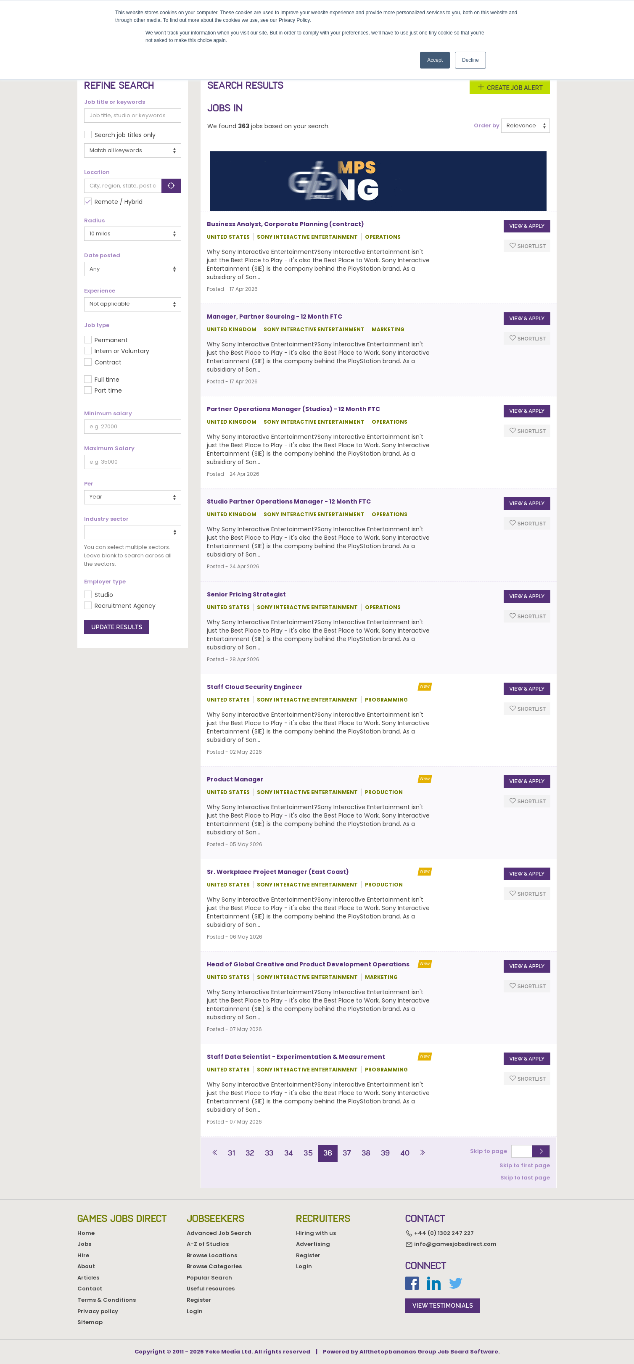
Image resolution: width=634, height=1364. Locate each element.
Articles (88, 1278)
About (86, 1266)
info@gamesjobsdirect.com (451, 1244)
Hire (83, 1255)
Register (199, 1300)
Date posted (102, 255)
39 (385, 1153)
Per (88, 484)
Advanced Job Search (219, 1233)
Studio (104, 595)
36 (327, 1153)
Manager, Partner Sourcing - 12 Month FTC (274, 316)
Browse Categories (214, 1266)
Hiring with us (316, 1233)
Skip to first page (524, 1165)
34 (288, 1153)
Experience (99, 291)
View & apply (526, 226)
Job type (96, 325)
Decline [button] (470, 60)
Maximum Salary (109, 448)
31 (231, 1153)
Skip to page (490, 1151)
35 (308, 1153)
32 (250, 1153)
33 (269, 1153)
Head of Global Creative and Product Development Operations (308, 964)
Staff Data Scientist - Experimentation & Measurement (296, 1057)
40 (404, 1153)
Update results (116, 627)
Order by (486, 125)
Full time (107, 379)
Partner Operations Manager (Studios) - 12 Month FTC (293, 409)
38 (366, 1153)
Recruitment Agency (125, 606)
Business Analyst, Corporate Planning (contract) (285, 224)
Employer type (105, 582)
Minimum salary (108, 413)
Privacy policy (97, 1311)
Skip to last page (525, 1178)
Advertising (313, 1244)
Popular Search (209, 1278)
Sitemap (90, 1322)
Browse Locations (212, 1255)
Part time (108, 390)
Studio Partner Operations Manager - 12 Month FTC (289, 501)
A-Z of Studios (208, 1244)
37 (347, 1153)
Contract (108, 362)
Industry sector (106, 519)
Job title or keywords (114, 102)
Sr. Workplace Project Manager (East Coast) (278, 872)
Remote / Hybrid (119, 202)
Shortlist (527, 245)
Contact (89, 1289)
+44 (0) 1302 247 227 (439, 1233)
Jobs (84, 1244)
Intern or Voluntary (122, 351)
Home (86, 1233)
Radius (94, 220)
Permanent (111, 340)
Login (195, 1311)
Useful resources (211, 1289)
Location (97, 172)
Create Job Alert (510, 87)
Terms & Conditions (106, 1300)
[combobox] (132, 532)
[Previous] (215, 1153)
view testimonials (442, 1305)
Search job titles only (125, 135)
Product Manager (235, 779)
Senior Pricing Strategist (246, 594)
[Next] (422, 1153)
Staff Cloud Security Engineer (255, 687)
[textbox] (89, 532)
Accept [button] (435, 60)
